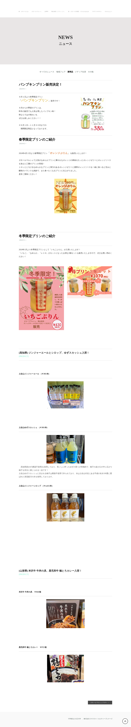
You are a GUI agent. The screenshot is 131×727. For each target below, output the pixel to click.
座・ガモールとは (23, 11)
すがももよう (108, 11)
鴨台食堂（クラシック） (58, 11)
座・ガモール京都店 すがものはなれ (78, 11)
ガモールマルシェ (36, 11)
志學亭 (46, 11)
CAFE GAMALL (97, 11)
